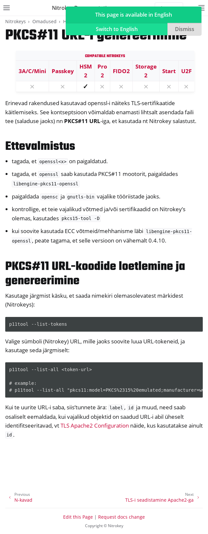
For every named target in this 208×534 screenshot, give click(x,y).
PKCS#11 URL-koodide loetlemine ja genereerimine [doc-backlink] (95, 274)
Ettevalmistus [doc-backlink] (40, 146)
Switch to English (117, 29)
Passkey (63, 71)
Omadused (44, 21)
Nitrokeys (15, 21)
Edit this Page (78, 517)
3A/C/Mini (32, 71)
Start (169, 71)
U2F (186, 71)
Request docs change (121, 517)
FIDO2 (121, 71)
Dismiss (184, 29)
